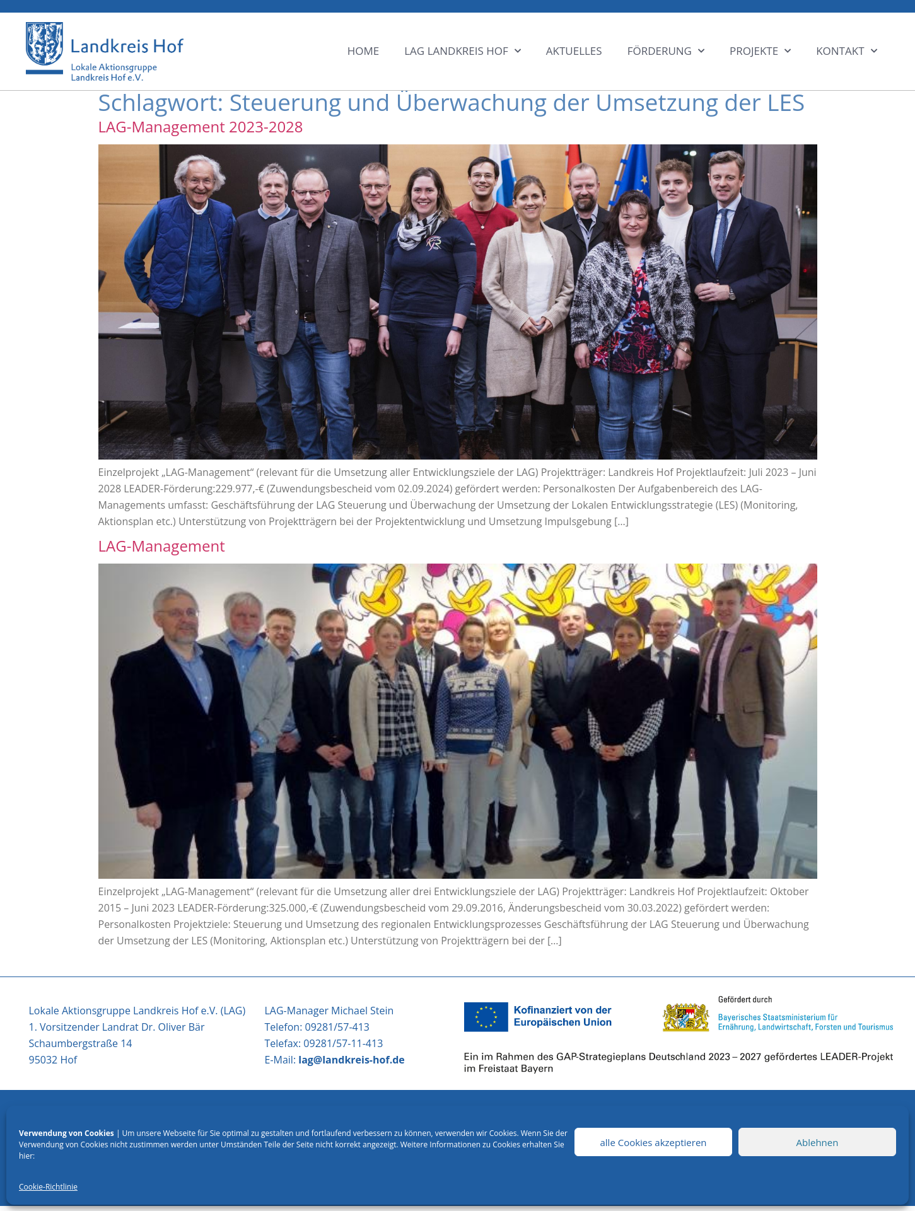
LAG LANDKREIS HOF (462, 51)
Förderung (665, 51)
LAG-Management (161, 545)
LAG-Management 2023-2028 (200, 126)
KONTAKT (846, 51)
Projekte (760, 51)
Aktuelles (574, 50)
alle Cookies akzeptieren (653, 1142)
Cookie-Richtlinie (48, 1186)
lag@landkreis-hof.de (351, 1060)
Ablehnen (817, 1142)
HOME (363, 50)
